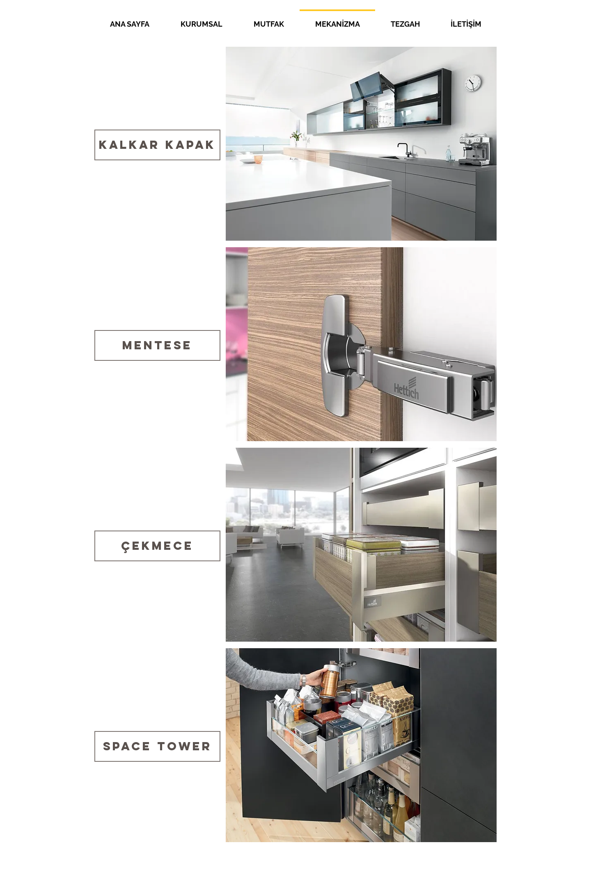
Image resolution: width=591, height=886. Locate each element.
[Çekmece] (157, 546)
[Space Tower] (157, 746)
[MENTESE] (157, 345)
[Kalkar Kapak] (157, 145)
